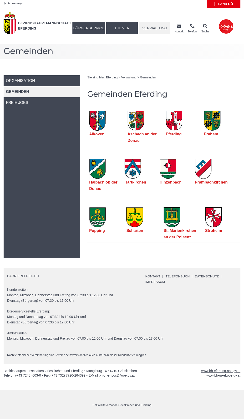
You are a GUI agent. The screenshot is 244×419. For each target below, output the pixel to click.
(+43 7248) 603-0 (28, 375)
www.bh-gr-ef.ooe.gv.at (223, 375)
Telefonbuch (178, 276)
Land (223, 4)
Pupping (97, 230)
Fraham (211, 134)
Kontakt (153, 276)
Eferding (111, 77)
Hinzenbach (170, 182)
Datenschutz (208, 276)
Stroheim (213, 230)
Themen (121, 28)
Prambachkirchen (211, 182)
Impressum (155, 282)
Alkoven (96, 134)
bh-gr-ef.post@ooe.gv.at (117, 375)
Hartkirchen (135, 182)
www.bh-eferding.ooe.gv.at (220, 371)
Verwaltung (154, 28)
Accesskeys (13, 3)
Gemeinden (148, 77)
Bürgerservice (88, 28)
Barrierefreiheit (23, 276)
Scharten (134, 230)
